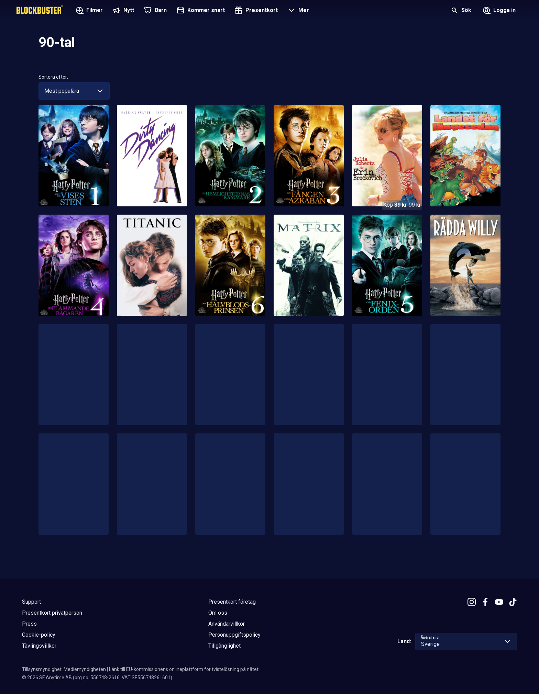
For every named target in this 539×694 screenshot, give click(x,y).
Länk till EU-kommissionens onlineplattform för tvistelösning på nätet (183, 669)
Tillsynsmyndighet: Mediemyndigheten (64, 669)
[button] (297, 11)
